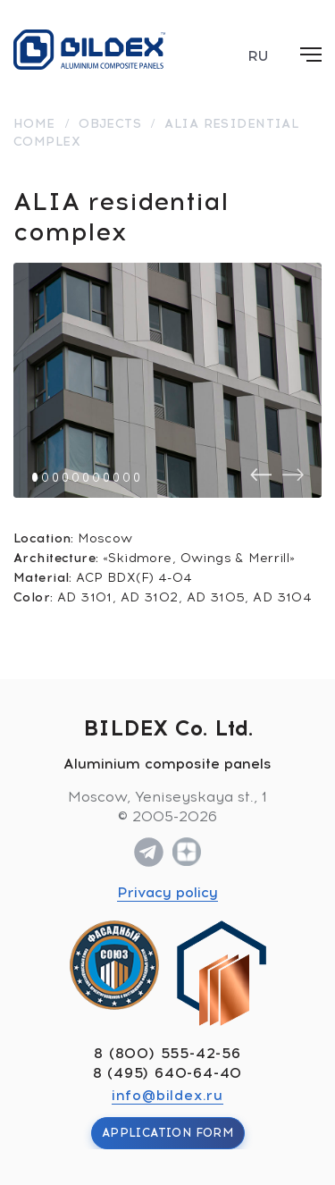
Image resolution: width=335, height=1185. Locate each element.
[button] (35, 477)
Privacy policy (167, 892)
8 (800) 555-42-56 (167, 1053)
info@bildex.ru (167, 1095)
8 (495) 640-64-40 (168, 1072)
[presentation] (261, 475)
